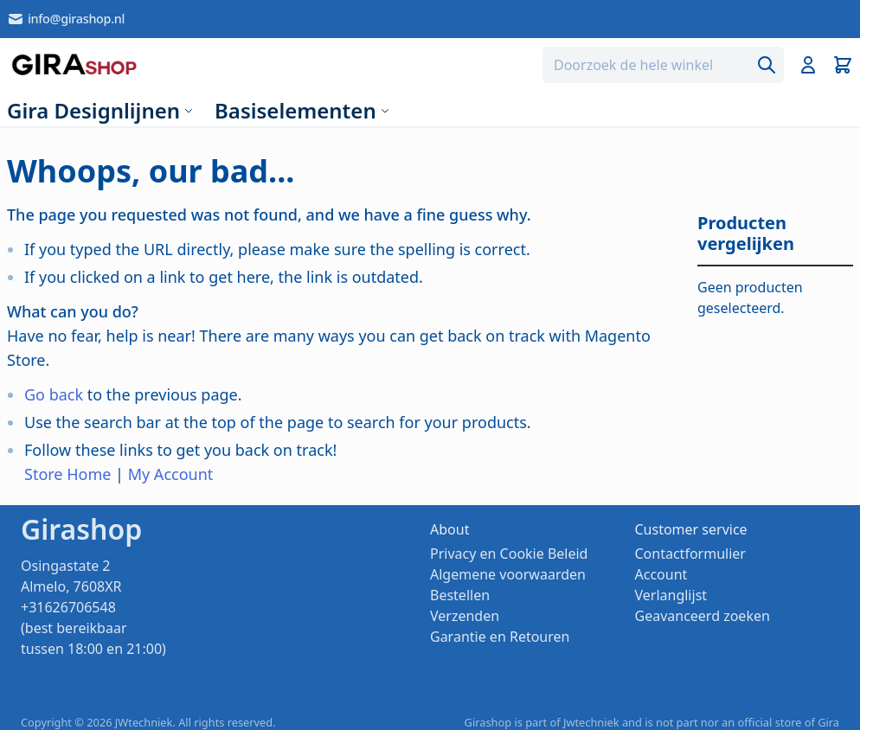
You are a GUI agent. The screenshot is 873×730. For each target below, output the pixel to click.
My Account (171, 474)
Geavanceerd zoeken (702, 615)
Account (661, 574)
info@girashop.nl (66, 19)
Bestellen (460, 595)
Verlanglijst (671, 595)
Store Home (67, 474)
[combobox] (663, 65)
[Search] (766, 64)
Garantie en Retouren (499, 636)
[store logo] (74, 64)
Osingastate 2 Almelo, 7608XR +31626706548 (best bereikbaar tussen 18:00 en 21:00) (93, 607)
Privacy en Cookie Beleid (508, 553)
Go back (53, 394)
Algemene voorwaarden (508, 574)
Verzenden (464, 615)
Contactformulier (690, 553)
